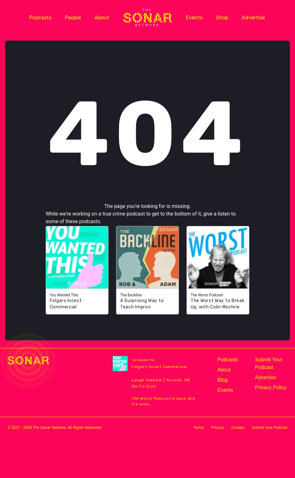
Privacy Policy (271, 387)
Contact (237, 427)
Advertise (253, 18)
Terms (198, 427)
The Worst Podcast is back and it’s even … (163, 401)
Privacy (217, 427)
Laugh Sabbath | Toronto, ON (161, 380)
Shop (222, 18)
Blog (223, 380)
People (73, 18)
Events (194, 18)
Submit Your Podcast (268, 363)
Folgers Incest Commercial (159, 367)
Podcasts (40, 18)
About (102, 18)
